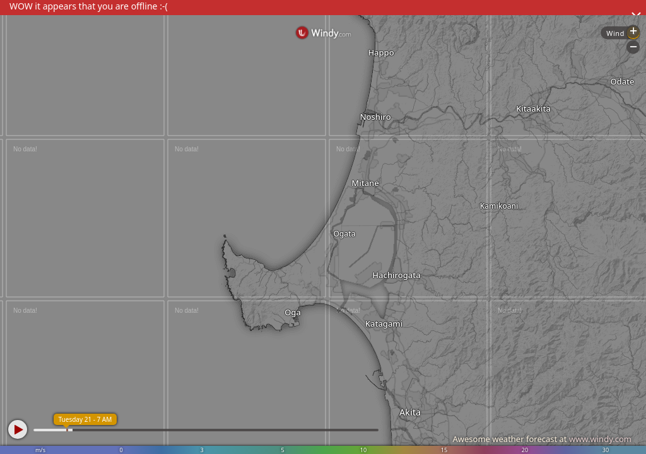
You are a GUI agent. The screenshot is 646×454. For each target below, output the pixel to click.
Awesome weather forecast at (541, 439)
